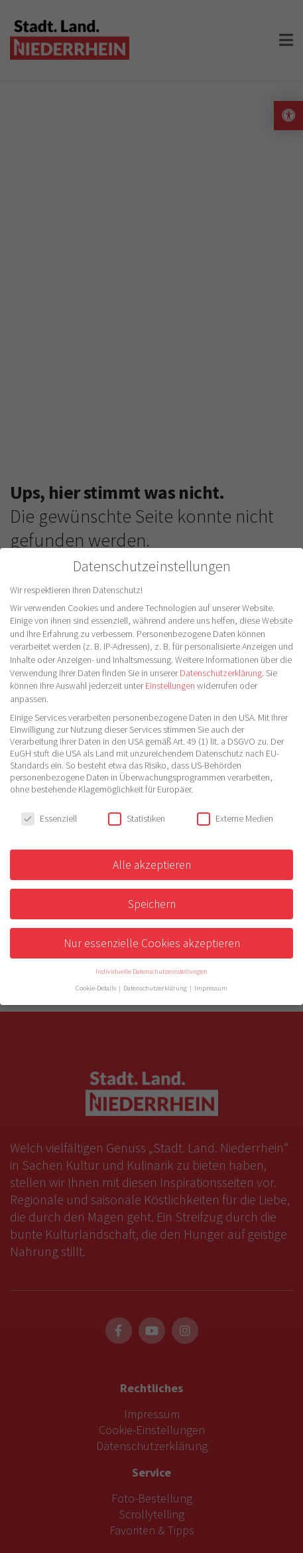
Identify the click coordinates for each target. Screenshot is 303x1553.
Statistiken (136, 818)
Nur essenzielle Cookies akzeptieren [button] (152, 943)
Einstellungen (170, 685)
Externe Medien (235, 818)
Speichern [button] (152, 904)
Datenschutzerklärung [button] (155, 988)
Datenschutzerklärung (221, 673)
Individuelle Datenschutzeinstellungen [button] (151, 971)
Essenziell (49, 818)
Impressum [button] (210, 988)
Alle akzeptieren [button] (152, 865)
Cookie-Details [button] (96, 988)
